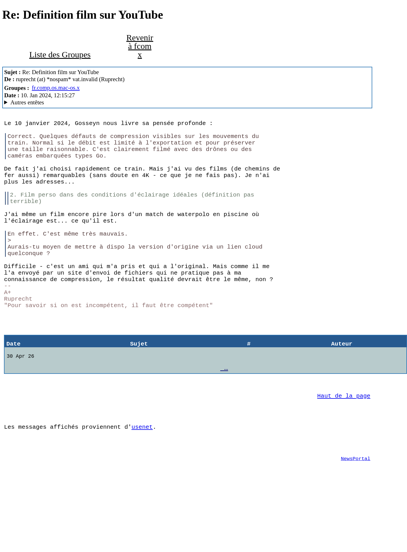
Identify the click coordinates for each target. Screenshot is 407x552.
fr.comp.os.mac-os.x (56, 87)
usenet (142, 484)
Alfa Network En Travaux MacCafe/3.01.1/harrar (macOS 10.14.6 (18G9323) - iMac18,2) (187, 102)
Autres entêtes (27, 102)
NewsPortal (355, 520)
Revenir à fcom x (139, 46)
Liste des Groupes (59, 54)
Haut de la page (343, 449)
